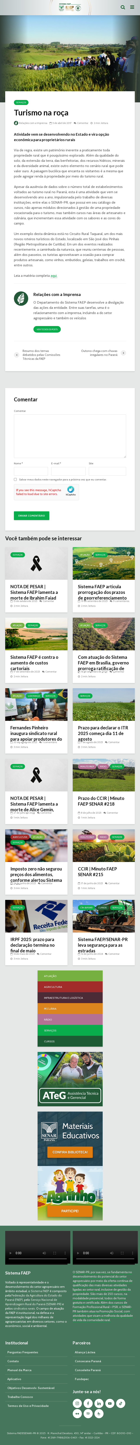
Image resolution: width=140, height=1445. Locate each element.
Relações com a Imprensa (30, 123)
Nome (18, 463)
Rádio (103, 766)
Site (91, 463)
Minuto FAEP (87, 766)
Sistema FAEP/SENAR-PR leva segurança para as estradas (103, 945)
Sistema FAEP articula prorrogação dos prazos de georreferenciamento (102, 592)
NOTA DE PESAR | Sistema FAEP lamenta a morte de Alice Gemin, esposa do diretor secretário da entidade (34, 809)
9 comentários (121, 601)
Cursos (102, 907)
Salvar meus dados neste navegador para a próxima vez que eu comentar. (63, 479)
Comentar (82, 123)
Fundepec (82, 1379)
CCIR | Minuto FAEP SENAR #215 (97, 871)
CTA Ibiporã (86, 907)
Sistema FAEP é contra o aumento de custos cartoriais (34, 662)
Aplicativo (14, 1379)
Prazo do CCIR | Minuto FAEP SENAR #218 (101, 801)
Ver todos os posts (47, 329)
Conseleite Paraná (88, 1370)
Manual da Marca (19, 1370)
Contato (13, 1361)
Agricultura (20, 837)
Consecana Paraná (88, 1361)
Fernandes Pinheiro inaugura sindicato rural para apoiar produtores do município (36, 736)
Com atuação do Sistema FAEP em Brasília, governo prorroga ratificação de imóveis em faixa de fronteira (103, 668)
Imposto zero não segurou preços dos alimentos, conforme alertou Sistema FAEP (36, 877)
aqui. (54, 276)
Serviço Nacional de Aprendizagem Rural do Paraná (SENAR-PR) (33, 1302)
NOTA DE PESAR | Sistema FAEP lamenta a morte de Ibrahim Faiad (34, 592)
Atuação (85, 554)
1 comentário (50, 742)
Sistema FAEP (40, 1291)
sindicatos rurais (24, 1308)
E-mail (56, 463)
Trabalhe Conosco (20, 1397)
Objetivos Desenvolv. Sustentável (30, 1388)
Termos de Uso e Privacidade (28, 1406)
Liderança (34, 696)
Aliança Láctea (85, 1352)
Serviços (21, 102)
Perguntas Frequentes (22, 1352)
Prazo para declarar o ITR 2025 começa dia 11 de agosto (103, 733)
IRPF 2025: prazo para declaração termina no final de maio (32, 945)
